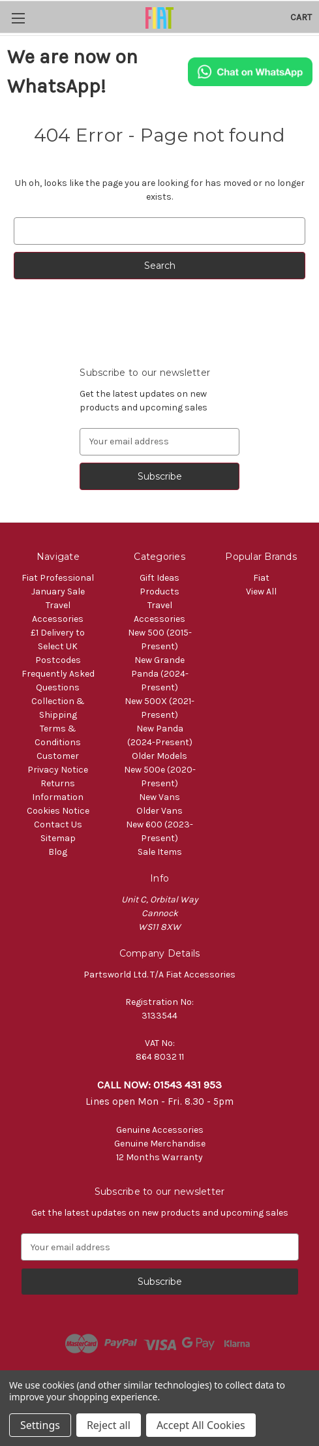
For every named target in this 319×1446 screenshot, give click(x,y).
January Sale (58, 591)
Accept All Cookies (201, 1425)
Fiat (261, 577)
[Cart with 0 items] (301, 17)
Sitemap (58, 838)
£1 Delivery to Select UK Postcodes (58, 646)
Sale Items (160, 851)
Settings (40, 1425)
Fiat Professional (58, 577)
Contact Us (58, 824)
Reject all (108, 1425)
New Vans (159, 797)
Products (159, 591)
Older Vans (159, 810)
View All (261, 591)
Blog (57, 851)
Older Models (159, 755)
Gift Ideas (159, 577)
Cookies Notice (58, 810)
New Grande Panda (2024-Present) (160, 673)
